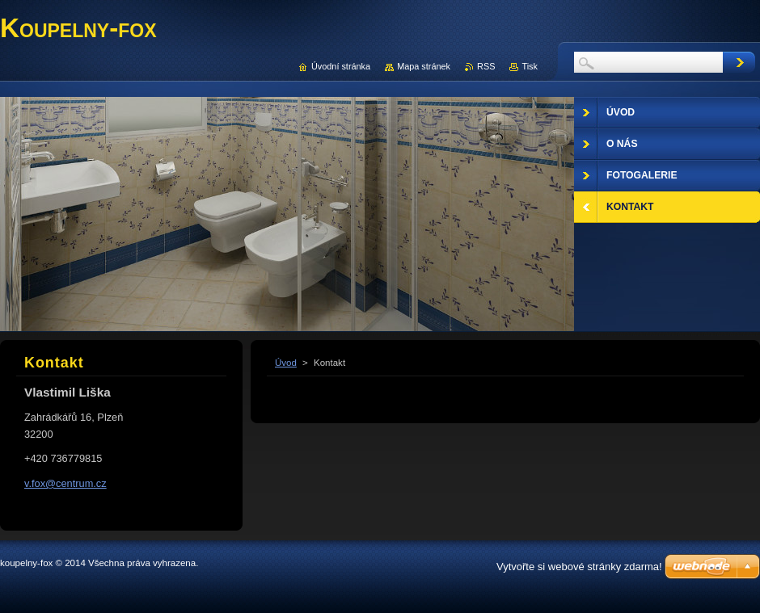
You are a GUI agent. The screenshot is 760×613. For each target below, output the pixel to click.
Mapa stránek (423, 66)
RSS (486, 66)
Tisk (529, 66)
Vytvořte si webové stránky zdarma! (579, 567)
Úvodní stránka (340, 66)
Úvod (286, 362)
